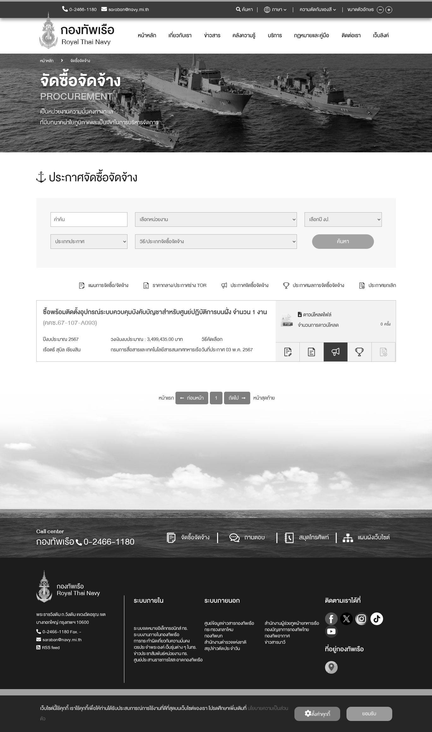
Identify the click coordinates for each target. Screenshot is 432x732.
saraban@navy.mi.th (125, 10)
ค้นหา (343, 241)
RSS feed (48, 647)
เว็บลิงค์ (381, 35)
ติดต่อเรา (351, 35)
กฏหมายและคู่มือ (311, 35)
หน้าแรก (166, 398)
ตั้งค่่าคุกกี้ (317, 714)
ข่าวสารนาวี (275, 642)
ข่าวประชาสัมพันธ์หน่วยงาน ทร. (161, 653)
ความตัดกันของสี (318, 9)
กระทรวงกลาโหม (218, 629)
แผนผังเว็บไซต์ (366, 538)
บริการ (275, 35)
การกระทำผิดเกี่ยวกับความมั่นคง (162, 641)
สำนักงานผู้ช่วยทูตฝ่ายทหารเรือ (292, 623)
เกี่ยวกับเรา (180, 35)
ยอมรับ (369, 714)
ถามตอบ (247, 538)
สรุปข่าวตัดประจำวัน (222, 648)
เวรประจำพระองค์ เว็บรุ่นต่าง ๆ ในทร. (165, 647)
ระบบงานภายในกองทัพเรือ (156, 634)
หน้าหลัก (147, 35)
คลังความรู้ (244, 35)
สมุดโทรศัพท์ (306, 538)
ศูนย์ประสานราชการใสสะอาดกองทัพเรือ (168, 660)
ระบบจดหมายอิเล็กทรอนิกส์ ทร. (161, 628)
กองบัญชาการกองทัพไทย (287, 629)
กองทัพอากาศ (277, 636)
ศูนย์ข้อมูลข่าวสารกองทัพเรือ (229, 623)
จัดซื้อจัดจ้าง (188, 538)
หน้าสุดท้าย (264, 398)
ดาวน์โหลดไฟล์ (314, 315)
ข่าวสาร (212, 35)
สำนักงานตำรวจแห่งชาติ (225, 642)
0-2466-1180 (79, 10)
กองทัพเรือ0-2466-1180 (85, 541)
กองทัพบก (213, 636)
